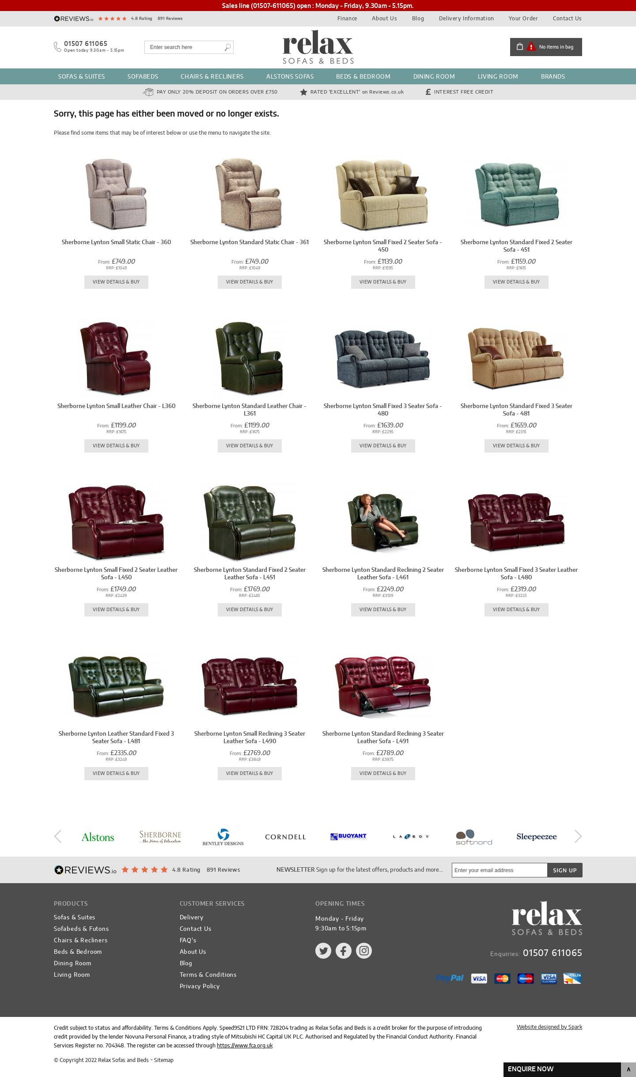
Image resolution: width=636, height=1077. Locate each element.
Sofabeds (143, 77)
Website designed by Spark (549, 1027)
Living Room (498, 77)
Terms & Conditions (208, 975)
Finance (347, 18)
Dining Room (434, 77)
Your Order (523, 18)
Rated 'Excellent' (357, 92)
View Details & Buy (116, 282)
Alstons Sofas (290, 77)
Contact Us (567, 18)
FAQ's (188, 941)
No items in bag (556, 47)
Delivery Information (466, 18)
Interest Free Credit (463, 92)
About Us (384, 18)
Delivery (192, 918)
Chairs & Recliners (212, 77)
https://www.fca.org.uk (245, 1045)
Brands (553, 77)
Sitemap (164, 1060)
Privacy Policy (200, 987)
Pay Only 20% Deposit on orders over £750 (217, 92)
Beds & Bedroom (363, 77)
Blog (418, 18)
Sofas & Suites (81, 77)
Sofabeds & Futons (81, 929)
